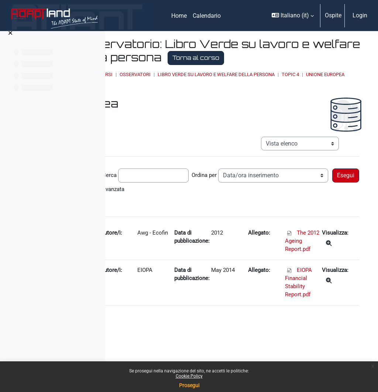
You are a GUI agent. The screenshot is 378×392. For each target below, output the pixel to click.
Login (360, 15)
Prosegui (189, 385)
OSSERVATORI (216, 87)
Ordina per (306, 188)
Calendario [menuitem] (207, 15)
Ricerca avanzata (146, 214)
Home (166, 87)
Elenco (245, 95)
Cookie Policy (189, 376)
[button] (293, 15)
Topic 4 (176, 95)
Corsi (187, 87)
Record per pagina (147, 188)
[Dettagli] (335, 270)
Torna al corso (191, 71)
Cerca (210, 188)
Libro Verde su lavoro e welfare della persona (297, 87)
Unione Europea (211, 95)
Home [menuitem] (179, 15)
